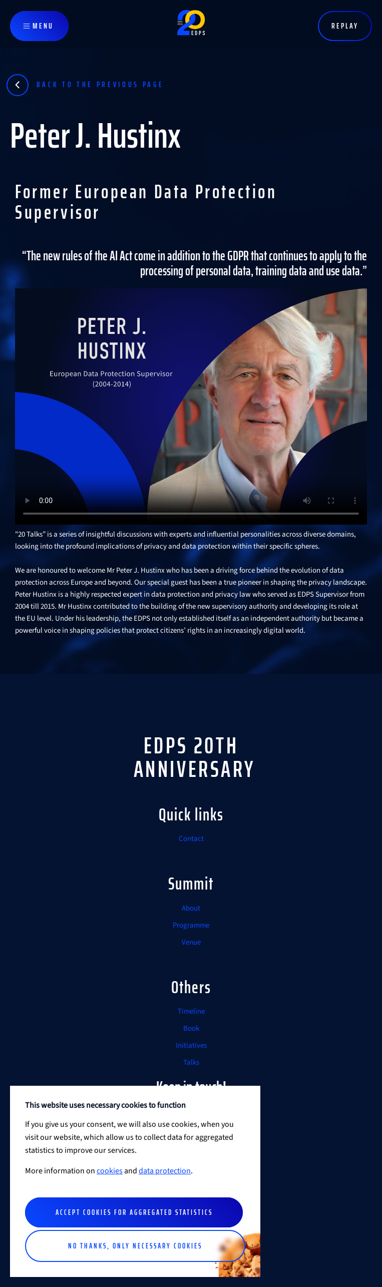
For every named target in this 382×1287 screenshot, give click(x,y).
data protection (165, 1170)
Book (191, 1028)
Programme (191, 925)
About (191, 908)
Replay (344, 26)
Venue (191, 942)
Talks (191, 1062)
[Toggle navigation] (39, 26)
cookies (110, 1170)
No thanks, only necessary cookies (135, 1246)
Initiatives (191, 1045)
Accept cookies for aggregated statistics (134, 1212)
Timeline (191, 1011)
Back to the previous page (100, 84)
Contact (191, 838)
